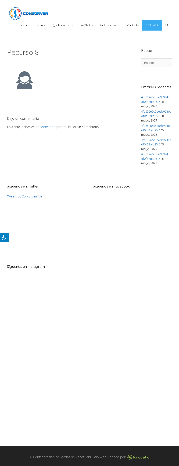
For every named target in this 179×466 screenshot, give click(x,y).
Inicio (24, 25)
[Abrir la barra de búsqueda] (167, 25)
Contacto (133, 25)
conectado (47, 127)
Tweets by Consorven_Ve (24, 196)
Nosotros (39, 25)
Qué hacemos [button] (64, 25)
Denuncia (152, 25)
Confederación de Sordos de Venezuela (62, 457)
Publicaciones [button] (112, 25)
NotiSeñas (86, 25)
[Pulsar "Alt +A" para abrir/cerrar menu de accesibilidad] (4, 237)
